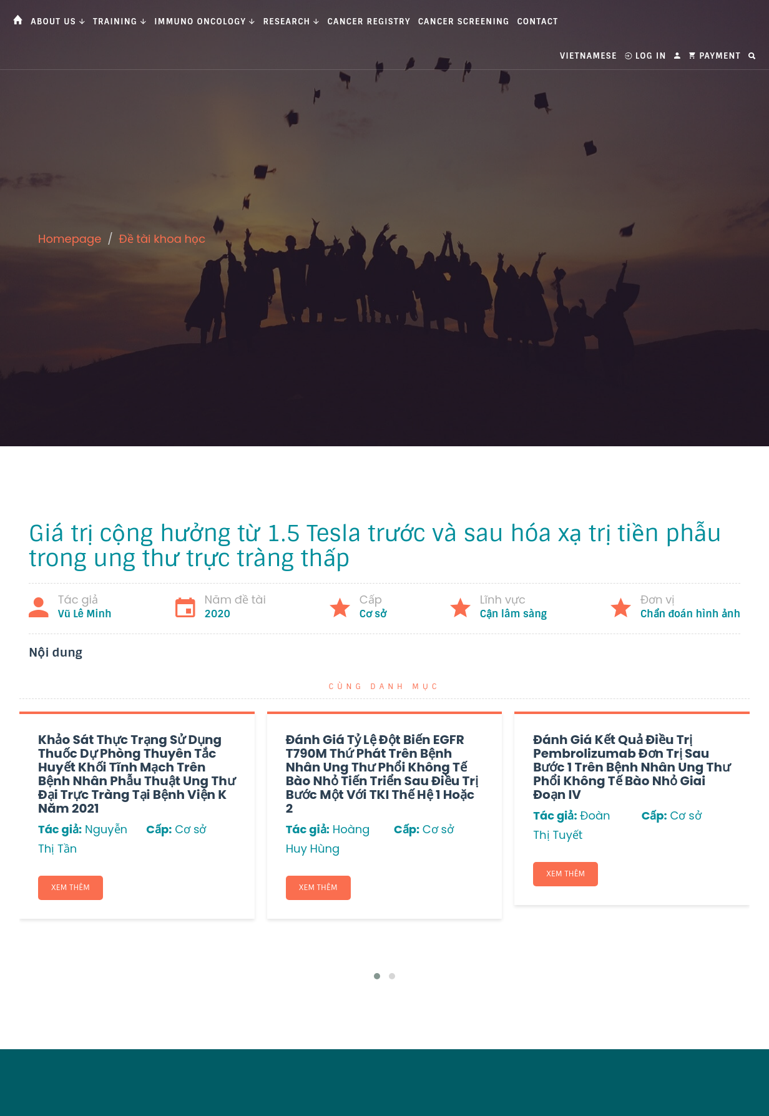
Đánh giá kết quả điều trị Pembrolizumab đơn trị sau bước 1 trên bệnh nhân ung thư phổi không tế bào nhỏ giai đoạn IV (631, 767)
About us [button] (58, 21)
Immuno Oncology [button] (204, 21)
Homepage (69, 239)
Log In (646, 56)
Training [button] (120, 21)
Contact (537, 21)
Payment (714, 56)
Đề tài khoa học (162, 239)
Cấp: (159, 829)
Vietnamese (588, 56)
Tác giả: (60, 829)
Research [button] (291, 21)
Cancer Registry (369, 21)
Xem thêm (70, 888)
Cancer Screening (464, 21)
